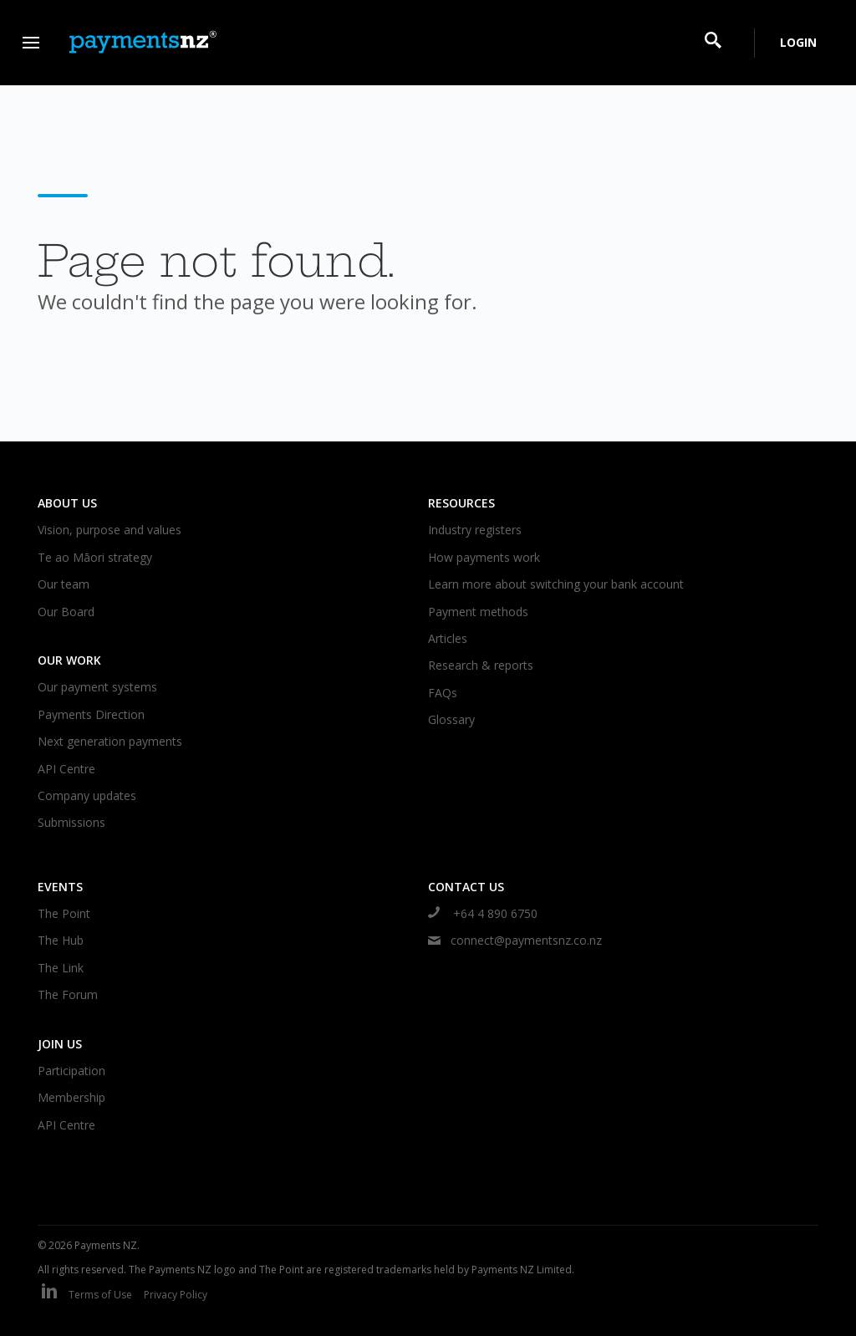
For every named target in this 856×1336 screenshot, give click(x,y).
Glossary (451, 719)
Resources (461, 503)
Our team (63, 584)
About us (67, 503)
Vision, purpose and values (109, 530)
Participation (71, 1070)
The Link (61, 968)
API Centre (66, 769)
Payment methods (478, 612)
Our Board (66, 612)
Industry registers (475, 530)
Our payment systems (97, 687)
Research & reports (480, 665)
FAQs (442, 693)
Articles (447, 638)
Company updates (87, 795)
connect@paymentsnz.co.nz (515, 940)
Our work (69, 660)
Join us (60, 1044)
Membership (71, 1097)
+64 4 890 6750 (483, 913)
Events (60, 887)
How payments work (484, 557)
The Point (64, 913)
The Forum (68, 994)
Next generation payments (110, 741)
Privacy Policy (175, 1295)
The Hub (61, 940)
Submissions (71, 822)
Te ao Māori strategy (95, 557)
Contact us (466, 887)
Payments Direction (91, 714)
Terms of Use (100, 1295)
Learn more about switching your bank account (556, 584)
